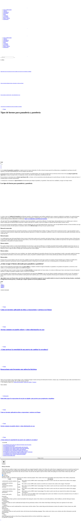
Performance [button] (4, 500)
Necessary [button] (4, 473)
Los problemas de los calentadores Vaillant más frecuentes (15, 450)
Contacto (34, 382)
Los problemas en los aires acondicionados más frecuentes (15, 447)
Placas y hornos (6, 18)
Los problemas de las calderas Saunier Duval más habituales (16, 448)
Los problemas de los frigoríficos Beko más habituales (14, 453)
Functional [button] (4, 496)
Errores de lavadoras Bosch (9, 445)
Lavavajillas (5, 16)
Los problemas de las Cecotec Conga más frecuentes (14, 454)
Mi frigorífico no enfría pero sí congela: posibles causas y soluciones (17, 451)
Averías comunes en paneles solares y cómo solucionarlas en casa (10, 94)
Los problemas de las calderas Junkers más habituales (14, 449)
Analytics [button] (4, 503)
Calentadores (6, 12)
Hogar (4, 14)
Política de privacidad (18, 382)
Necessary (5, 475)
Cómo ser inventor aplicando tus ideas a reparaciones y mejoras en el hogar (12, 83)
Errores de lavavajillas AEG (9, 455)
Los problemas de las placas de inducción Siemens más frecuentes (17, 444)
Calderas (5, 10)
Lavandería (5, 15)
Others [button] (3, 513)
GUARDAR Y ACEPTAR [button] (7, 517)
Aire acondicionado (7, 9)
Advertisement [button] (5, 508)
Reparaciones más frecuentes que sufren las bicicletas (19, 369)
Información (5, 19)
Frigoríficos (5, 13)
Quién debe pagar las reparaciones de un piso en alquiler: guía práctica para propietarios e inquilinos (16, 71)
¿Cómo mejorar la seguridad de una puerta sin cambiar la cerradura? (11, 106)
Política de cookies (28, 382)
